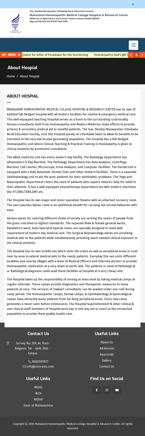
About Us (107, 342)
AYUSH (38, 399)
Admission (107, 348)
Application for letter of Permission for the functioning (54, 55)
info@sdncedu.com (38, 366)
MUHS (38, 387)
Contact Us (106, 366)
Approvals (107, 354)
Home (11, 76)
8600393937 (38, 361)
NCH (38, 393)
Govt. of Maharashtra (38, 405)
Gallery (107, 360)
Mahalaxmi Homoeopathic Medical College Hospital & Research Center (77, 424)
